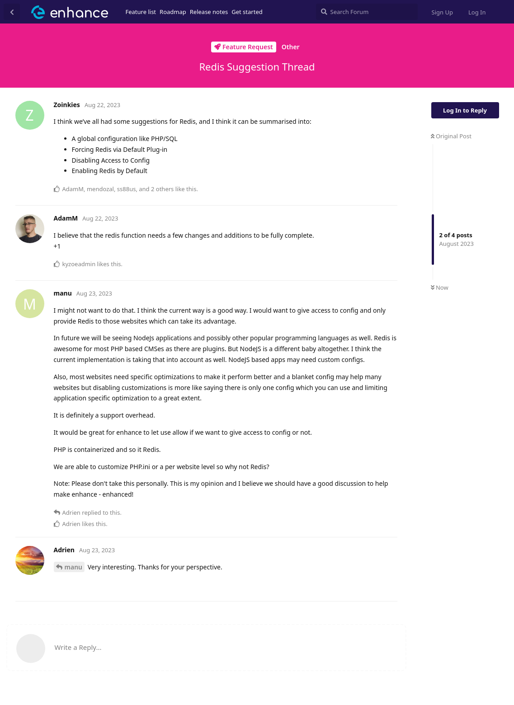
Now (439, 287)
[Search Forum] (367, 12)
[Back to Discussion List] (12, 12)
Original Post (451, 136)
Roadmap (173, 12)
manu (74, 567)
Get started (246, 12)
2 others (162, 189)
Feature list (141, 12)
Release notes (209, 12)
